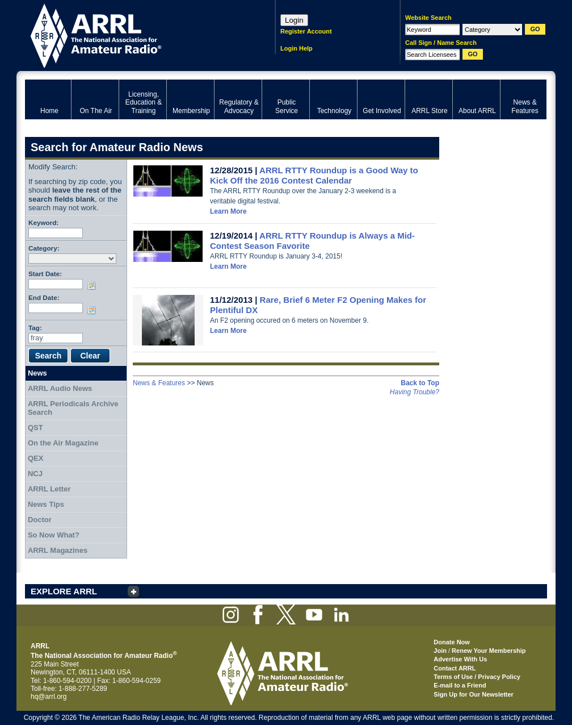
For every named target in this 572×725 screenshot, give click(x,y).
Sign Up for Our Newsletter (474, 694)
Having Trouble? (414, 392)
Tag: (35, 327)
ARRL (135, 34)
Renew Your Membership (488, 650)
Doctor (40, 519)
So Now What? (53, 535)
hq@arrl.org (49, 697)
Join (440, 650)
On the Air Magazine (63, 443)
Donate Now (452, 642)
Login (294, 20)
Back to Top (420, 383)
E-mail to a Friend (460, 685)
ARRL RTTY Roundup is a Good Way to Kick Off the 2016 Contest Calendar (314, 175)
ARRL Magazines (57, 550)
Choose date (93, 285)
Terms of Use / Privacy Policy (477, 676)
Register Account (306, 31)
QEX (35, 458)
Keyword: (43, 222)
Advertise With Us (460, 659)
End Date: (44, 297)
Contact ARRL (455, 668)
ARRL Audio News (60, 388)
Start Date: (45, 273)
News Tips (46, 504)
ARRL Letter (49, 489)
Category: (44, 248)
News (37, 373)
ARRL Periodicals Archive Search (73, 408)
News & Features (159, 383)
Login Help (296, 48)
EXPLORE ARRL (64, 591)
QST (35, 427)
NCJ (35, 473)
